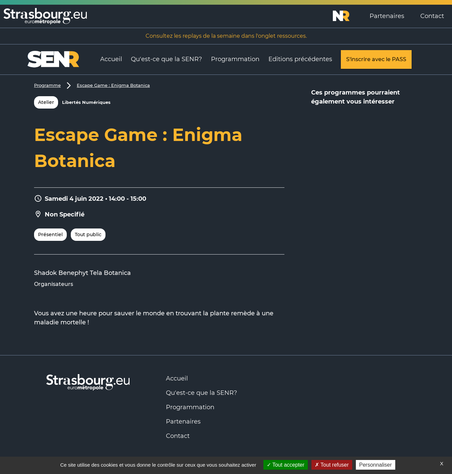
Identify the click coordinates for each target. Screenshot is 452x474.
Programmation (235, 59)
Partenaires (387, 16)
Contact (432, 16)
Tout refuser (332, 465)
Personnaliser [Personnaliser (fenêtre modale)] (375, 465)
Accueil (111, 59)
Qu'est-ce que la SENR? (166, 59)
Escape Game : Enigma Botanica (113, 85)
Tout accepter (285, 465)
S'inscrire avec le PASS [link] (376, 59)
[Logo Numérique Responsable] (347, 16)
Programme (47, 85)
